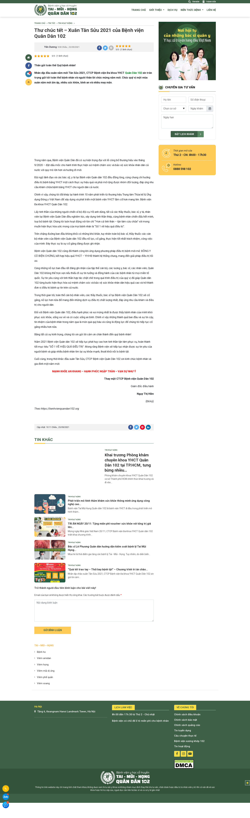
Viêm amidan (44, 658)
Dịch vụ (172, 10)
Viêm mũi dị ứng (45, 670)
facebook (177, 753)
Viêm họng (43, 664)
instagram (183, 753)
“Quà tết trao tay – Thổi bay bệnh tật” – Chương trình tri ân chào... (108, 569)
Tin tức (51, 23)
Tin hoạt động (65, 23)
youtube (190, 753)
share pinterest (111, 48)
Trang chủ (138, 10)
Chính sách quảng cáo (187, 725)
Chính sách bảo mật (185, 719)
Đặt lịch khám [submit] (189, 134)
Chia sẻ (28, 65)
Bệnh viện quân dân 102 (55, 10)
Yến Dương (50, 46)
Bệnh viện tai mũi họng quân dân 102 (125, 777)
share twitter (105, 48)
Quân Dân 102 (133, 72)
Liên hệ (211, 10)
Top (247, 783)
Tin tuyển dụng (182, 730)
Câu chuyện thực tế (185, 735)
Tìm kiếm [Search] (193, 1)
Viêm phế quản (45, 677)
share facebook (99, 48)
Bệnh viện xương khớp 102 (189, 741)
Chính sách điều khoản (187, 714)
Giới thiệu (155, 10)
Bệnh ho (41, 652)
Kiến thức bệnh (191, 10)
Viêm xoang (43, 683)
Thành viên (209, 1)
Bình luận (29, 73)
